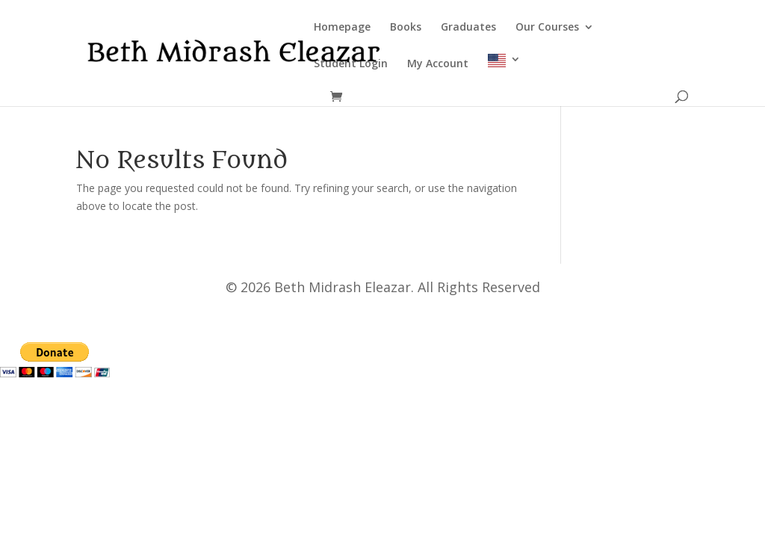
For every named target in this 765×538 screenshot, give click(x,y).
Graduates (468, 28)
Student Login (351, 64)
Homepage (342, 28)
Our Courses (547, 28)
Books (405, 28)
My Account (437, 64)
